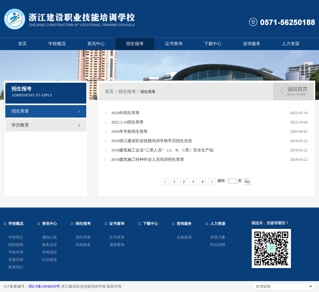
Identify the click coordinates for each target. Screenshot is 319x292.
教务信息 (49, 245)
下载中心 (212, 43)
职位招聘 (217, 245)
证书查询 (174, 43)
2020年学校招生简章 (129, 131)
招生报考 (135, 43)
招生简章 (20, 111)
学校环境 (15, 252)
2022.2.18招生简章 (127, 122)
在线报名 (83, 245)
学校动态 (49, 252)
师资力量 (217, 237)
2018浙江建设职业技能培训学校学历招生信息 (151, 140)
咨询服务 (251, 43)
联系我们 (15, 267)
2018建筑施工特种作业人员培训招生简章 (147, 159)
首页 (22, 43)
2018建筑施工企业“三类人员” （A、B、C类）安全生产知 (162, 150)
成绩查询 (116, 245)
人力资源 (290, 43)
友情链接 (263, 286)
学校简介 (15, 237)
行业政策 (49, 259)
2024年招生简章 (125, 112)
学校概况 (57, 43)
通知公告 (49, 237)
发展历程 (15, 259)
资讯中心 (96, 43)
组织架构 (15, 245)
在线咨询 (184, 237)
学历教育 (20, 125)
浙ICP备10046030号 (44, 286)
